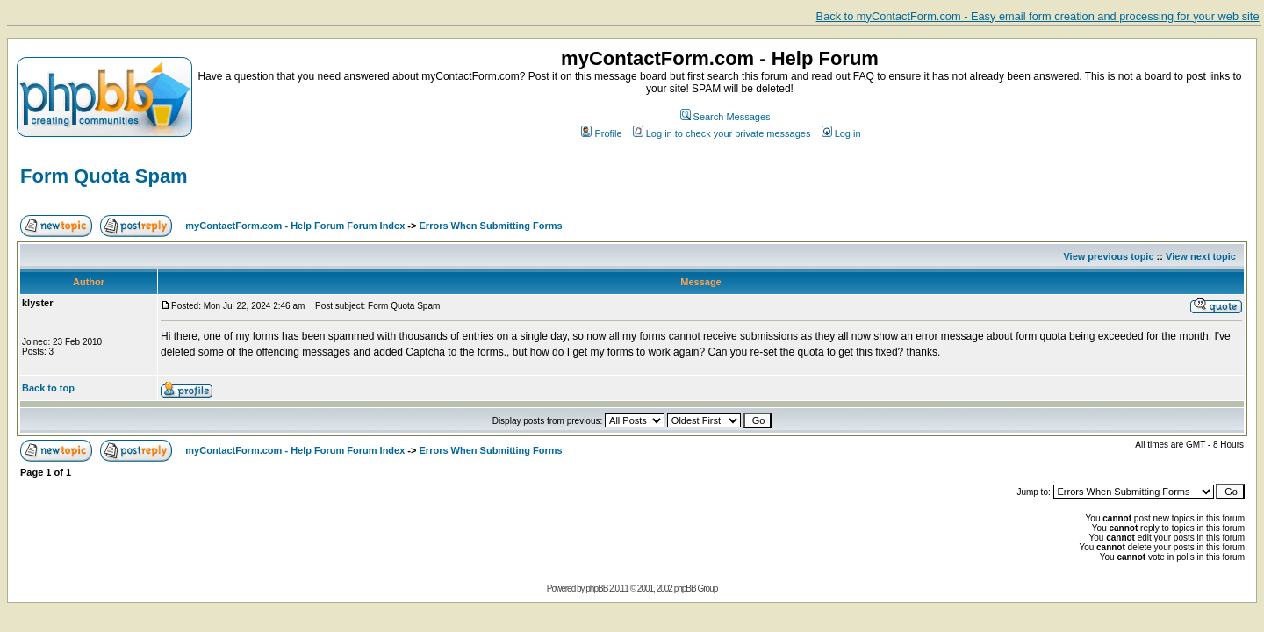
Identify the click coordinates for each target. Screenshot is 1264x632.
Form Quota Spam (104, 176)
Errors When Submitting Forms (491, 225)
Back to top (48, 388)
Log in (841, 133)
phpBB (596, 588)
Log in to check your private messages (722, 133)
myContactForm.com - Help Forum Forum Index (295, 225)
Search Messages (725, 116)
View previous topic (1108, 256)
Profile (601, 133)
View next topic (1201, 256)
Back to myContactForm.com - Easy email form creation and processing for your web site (1038, 16)
